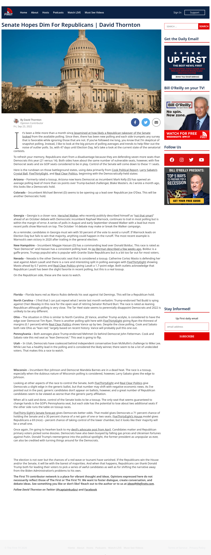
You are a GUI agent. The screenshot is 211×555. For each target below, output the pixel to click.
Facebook (90, 489)
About (34, 12)
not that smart (144, 215)
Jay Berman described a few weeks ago (116, 249)
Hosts (45, 12)
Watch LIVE (74, 12)
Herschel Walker (68, 215)
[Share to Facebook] (135, 122)
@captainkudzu (67, 489)
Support (194, 12)
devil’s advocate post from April (91, 429)
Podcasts (58, 12)
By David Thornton (30, 119)
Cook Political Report (125, 170)
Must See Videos (94, 12)
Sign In (177, 12)
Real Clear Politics (66, 173)
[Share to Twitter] (146, 122)
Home (23, 12)
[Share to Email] (156, 122)
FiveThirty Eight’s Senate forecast (35, 413)
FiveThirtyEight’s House (128, 416)
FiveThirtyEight (38, 173)
